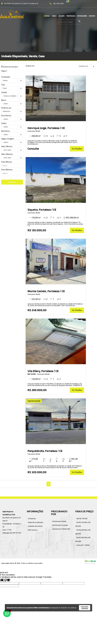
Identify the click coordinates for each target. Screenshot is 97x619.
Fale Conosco (32, 530)
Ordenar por (6, 108)
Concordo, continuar (84, 608)
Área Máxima (6, 169)
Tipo (3, 84)
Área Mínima (6, 162)
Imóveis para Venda (58, 521)
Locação (61, 16)
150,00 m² (35, 217)
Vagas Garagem (7, 138)
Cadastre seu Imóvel (34, 526)
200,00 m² (35, 136)
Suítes (3, 123)
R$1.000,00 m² (71, 217)
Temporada (70, 16)
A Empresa (31, 518)
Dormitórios (6, 115)
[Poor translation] (7, 580)
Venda (54, 16)
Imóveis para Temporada (60, 529)
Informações (82, 16)
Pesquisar (12, 182)
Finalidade (5, 77)
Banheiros (5, 131)
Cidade (4, 92)
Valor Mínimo (6, 146)
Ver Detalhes (77, 149)
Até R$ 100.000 (81, 518)
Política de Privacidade (40, 608)
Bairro (3, 100)
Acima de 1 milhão (82, 545)
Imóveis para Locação (59, 525)
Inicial (47, 16)
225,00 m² (35, 299)
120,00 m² (35, 379)
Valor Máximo (7, 154)
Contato (92, 16)
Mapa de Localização (35, 522)
